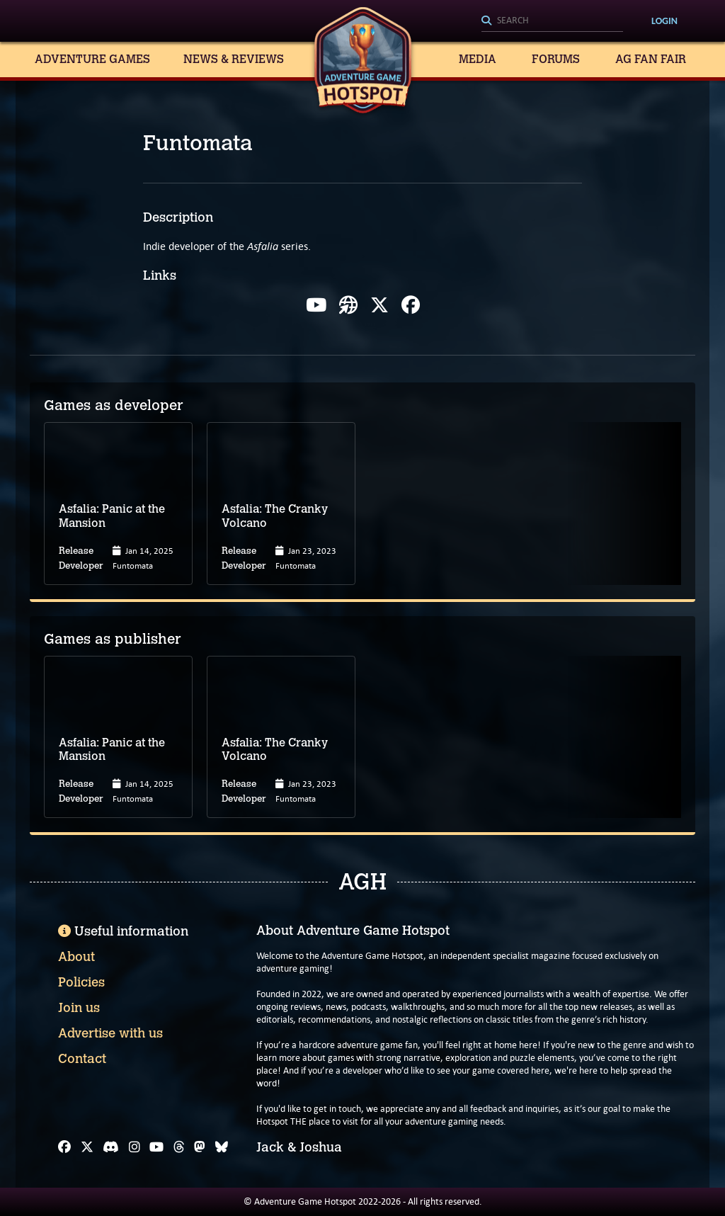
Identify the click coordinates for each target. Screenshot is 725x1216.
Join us (79, 1008)
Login (664, 21)
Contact (82, 1059)
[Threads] (179, 1147)
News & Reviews (233, 59)
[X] (87, 1147)
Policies (81, 982)
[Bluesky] (221, 1147)
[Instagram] (134, 1147)
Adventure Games (92, 59)
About (76, 957)
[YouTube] (156, 1147)
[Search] (552, 21)
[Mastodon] (199, 1147)
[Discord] (111, 1147)
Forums (556, 59)
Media (477, 59)
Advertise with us (110, 1033)
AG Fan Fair (650, 59)
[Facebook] (64, 1147)
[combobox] (552, 21)
